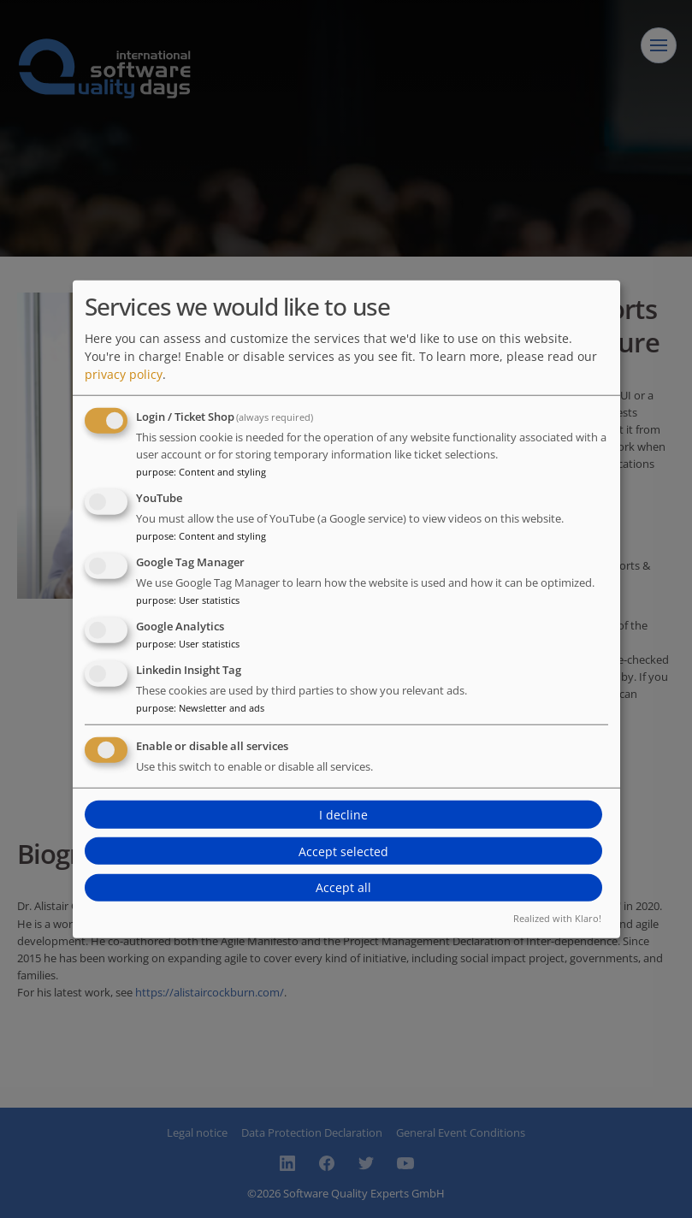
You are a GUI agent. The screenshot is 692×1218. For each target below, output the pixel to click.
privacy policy (124, 374)
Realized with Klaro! (557, 917)
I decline (343, 815)
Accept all (343, 887)
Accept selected (343, 851)
